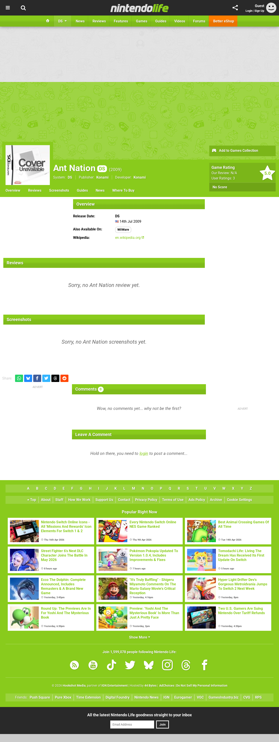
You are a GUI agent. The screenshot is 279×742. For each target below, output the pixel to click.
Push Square (40, 697)
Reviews (34, 190)
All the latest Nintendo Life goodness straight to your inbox (139, 715)
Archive (216, 500)
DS (70, 177)
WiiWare (123, 230)
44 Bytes (150, 685)
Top (31, 500)
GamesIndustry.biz (223, 697)
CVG (246, 697)
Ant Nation (80, 168)
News (100, 190)
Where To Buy (123, 190)
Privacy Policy (146, 500)
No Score (220, 187)
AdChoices (166, 685)
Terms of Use (173, 500)
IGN (166, 697)
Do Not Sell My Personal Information (201, 685)
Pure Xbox (63, 697)
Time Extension (88, 697)
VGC (200, 697)
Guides (82, 190)
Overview (13, 190)
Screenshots (59, 190)
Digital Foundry (118, 697)
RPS (258, 697)
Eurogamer (183, 697)
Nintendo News (146, 697)
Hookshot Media (74, 685)
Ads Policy (196, 500)
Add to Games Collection (234, 151)
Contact (124, 500)
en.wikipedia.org (129, 238)
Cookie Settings (239, 500)
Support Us (104, 500)
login (144, 453)
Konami (102, 177)
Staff (59, 500)
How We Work (79, 500)
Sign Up (259, 10)
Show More (139, 637)
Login (249, 10)
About (45, 500)
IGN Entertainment (114, 685)
